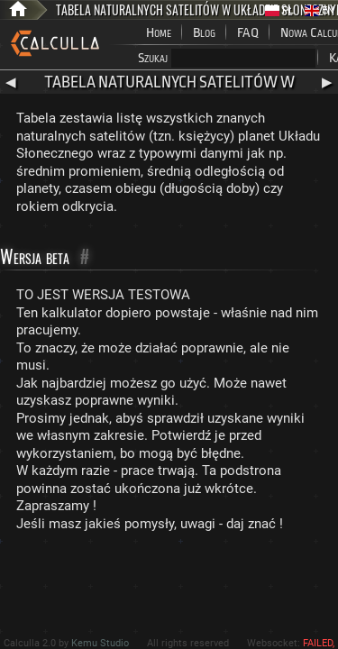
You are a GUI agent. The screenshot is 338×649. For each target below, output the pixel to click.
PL (279, 10)
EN (319, 10)
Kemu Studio (100, 643)
